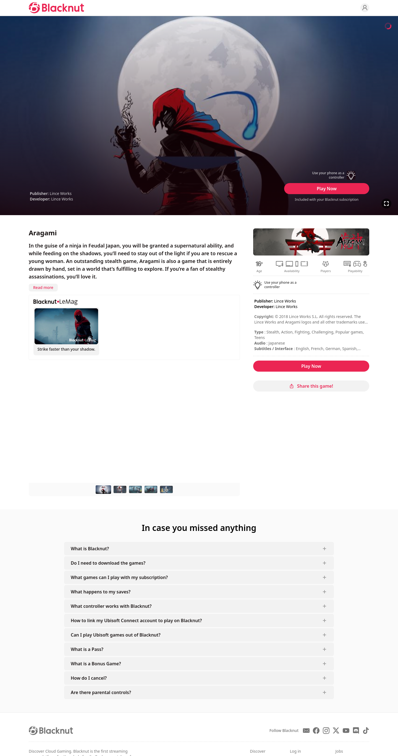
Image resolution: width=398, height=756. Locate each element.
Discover (257, 751)
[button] (326, 175)
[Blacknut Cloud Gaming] (56, 7)
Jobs (339, 751)
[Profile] (364, 7)
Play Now (327, 189)
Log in (295, 751)
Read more (43, 287)
